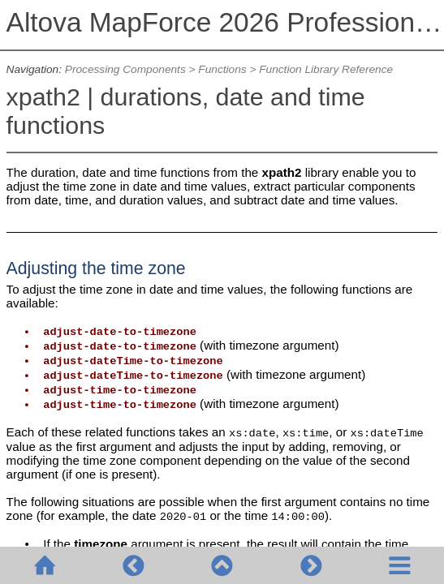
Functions (222, 69)
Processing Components (125, 69)
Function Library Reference (326, 69)
